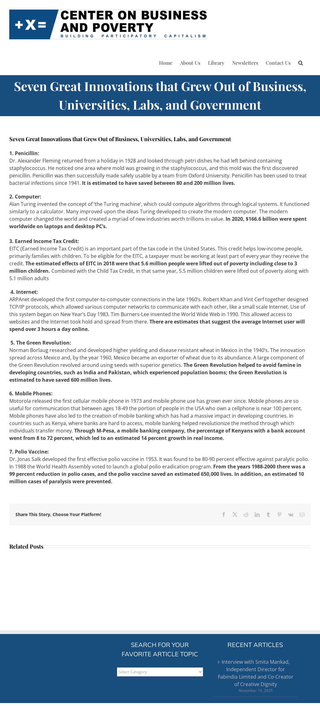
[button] (300, 62)
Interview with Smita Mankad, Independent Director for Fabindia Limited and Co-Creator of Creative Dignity (255, 673)
